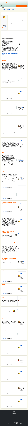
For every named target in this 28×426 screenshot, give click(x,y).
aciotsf (22, 43)
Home (14, 418)
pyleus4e (21, 143)
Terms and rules (14, 413)
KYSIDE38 (21, 79)
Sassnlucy (21, 247)
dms (2, 318)
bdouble (22, 107)
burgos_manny (21, 333)
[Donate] (5, 26)
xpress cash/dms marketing (5, 88)
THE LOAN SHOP (4, 284)
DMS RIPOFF (3, 270)
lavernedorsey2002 (20, 160)
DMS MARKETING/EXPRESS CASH (6, 215)
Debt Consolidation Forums (5, 12)
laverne (3, 152)
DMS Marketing (4, 60)
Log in (3, 57)
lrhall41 (22, 41)
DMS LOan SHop (4, 341)
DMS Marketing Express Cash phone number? (7, 9)
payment (3, 297)
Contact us (14, 411)
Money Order (3, 171)
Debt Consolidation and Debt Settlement (15, 12)
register (6, 57)
